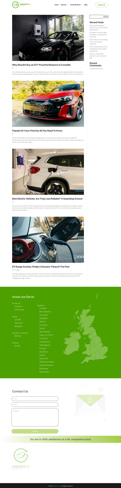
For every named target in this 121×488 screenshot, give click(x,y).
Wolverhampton (46, 366)
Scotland (16, 304)
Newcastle (44, 376)
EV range (16, 270)
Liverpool (43, 319)
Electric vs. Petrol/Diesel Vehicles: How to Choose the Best (98, 56)
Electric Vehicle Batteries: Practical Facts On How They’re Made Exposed (99, 28)
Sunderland (44, 346)
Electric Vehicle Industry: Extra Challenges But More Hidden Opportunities (98, 49)
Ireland (15, 343)
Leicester (43, 329)
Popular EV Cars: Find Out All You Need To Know (37, 130)
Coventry (43, 343)
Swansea (19, 323)
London (42, 312)
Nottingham (45, 349)
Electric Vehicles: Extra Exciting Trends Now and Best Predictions (99, 42)
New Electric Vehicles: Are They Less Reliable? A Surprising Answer (47, 198)
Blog (85, 5)
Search (106, 17)
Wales (15, 317)
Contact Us (101, 5)
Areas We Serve (75, 5)
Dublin (18, 346)
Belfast (18, 336)
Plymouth (43, 363)
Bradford (43, 356)
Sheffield (43, 323)
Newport (19, 327)
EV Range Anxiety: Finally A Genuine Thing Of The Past (40, 266)
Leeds (42, 333)
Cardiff (18, 320)
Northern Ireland (20, 333)
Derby (42, 359)
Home (57, 5)
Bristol (42, 326)
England (41, 310)
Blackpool (43, 373)
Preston (43, 353)
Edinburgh (19, 310)
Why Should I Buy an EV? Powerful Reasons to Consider (41, 64)
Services (63, 5)
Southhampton (46, 369)
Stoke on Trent (46, 339)
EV (13, 68)
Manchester (44, 336)
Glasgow (18, 307)
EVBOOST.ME (57, 486)
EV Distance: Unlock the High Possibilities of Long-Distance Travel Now (98, 35)
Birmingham (45, 316)
